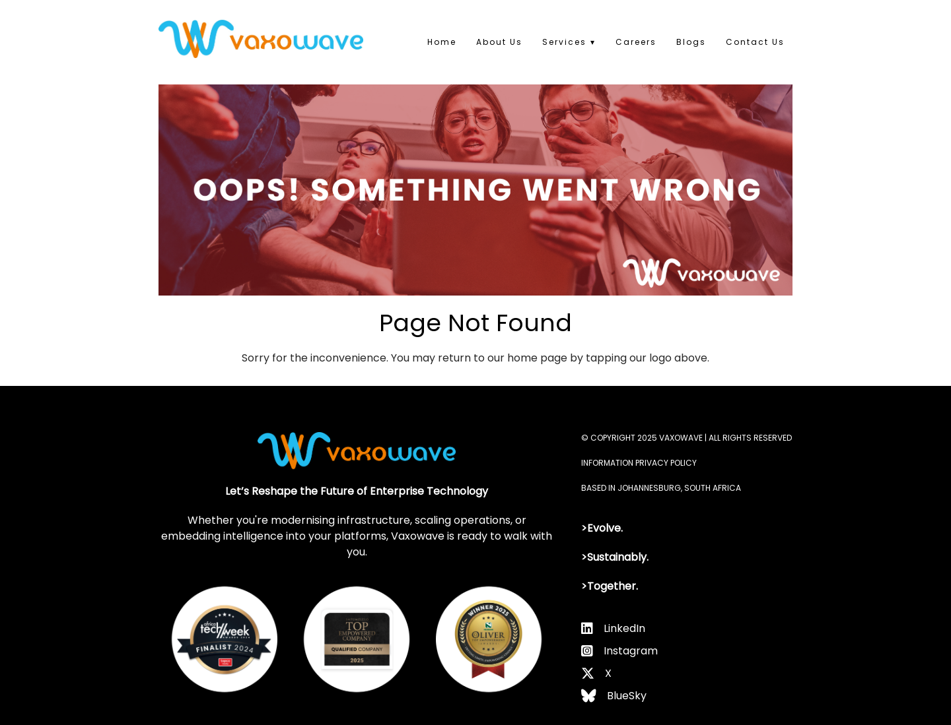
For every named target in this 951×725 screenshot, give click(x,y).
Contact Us (755, 41)
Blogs (691, 41)
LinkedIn (624, 628)
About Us (499, 41)
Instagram (631, 650)
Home (441, 41)
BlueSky (627, 695)
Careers (636, 41)
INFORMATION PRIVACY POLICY (639, 462)
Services (564, 41)
